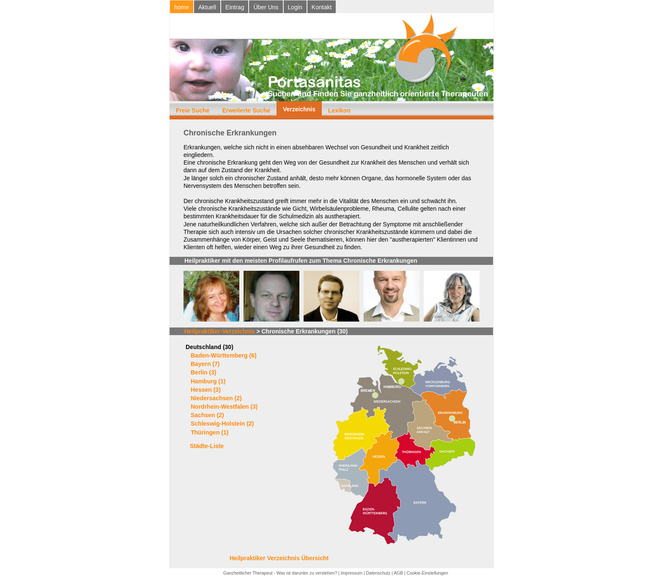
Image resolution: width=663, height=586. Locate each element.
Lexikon (339, 110)
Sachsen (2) (207, 415)
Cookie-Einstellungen (427, 573)
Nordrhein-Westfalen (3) (224, 406)
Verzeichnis (299, 109)
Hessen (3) (206, 389)
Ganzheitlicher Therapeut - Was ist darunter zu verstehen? (280, 573)
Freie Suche (192, 110)
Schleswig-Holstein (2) (222, 423)
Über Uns (265, 7)
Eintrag (234, 7)
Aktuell (207, 7)
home (181, 7)
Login (295, 7)
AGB (398, 573)
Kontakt (322, 7)
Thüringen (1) (209, 432)
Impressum (351, 573)
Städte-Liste (207, 446)
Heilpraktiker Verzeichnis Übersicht (279, 558)
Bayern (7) (205, 363)
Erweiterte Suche (246, 110)
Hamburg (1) (208, 381)
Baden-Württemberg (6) (224, 355)
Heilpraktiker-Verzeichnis (219, 331)
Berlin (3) (203, 372)
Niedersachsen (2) (216, 398)
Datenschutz (378, 573)
